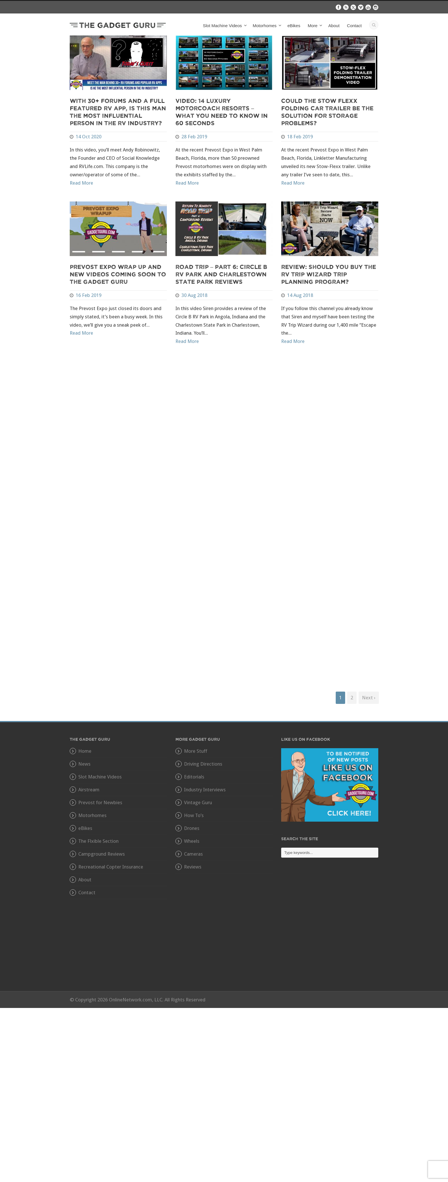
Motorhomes (265, 25)
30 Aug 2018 (194, 295)
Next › (368, 697)
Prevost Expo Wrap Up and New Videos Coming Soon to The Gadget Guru (118, 274)
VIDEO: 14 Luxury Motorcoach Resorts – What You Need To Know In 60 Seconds (221, 111)
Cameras (193, 854)
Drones (191, 828)
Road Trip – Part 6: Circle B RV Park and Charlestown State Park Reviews (221, 274)
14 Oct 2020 (88, 136)
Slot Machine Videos (222, 25)
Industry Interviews (205, 789)
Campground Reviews (101, 854)
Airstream (88, 789)
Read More (81, 183)
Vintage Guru (198, 802)
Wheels (191, 841)
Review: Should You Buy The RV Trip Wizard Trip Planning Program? (328, 274)
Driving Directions (203, 764)
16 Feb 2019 (88, 295)
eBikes (293, 25)
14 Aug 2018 (300, 295)
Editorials (194, 777)
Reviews (192, 867)
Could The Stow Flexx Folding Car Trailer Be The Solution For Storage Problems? (327, 111)
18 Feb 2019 (300, 136)
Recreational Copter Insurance (110, 867)
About (333, 25)
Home (84, 751)
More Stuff (195, 751)
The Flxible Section (98, 841)
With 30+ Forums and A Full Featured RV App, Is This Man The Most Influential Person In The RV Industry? (118, 111)
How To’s (194, 815)
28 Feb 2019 (194, 136)
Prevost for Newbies (100, 802)
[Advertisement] (329, 929)
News (84, 764)
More (312, 25)
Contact (354, 25)
